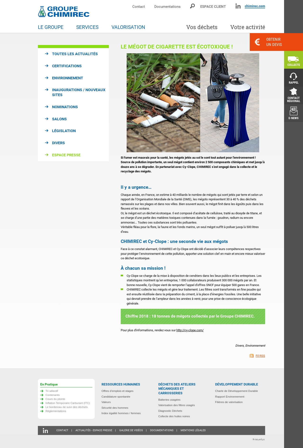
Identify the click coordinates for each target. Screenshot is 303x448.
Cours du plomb (55, 398)
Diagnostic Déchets (170, 410)
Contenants (52, 394)
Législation (64, 131)
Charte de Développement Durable (236, 390)
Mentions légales (193, 430)
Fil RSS (260, 356)
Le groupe (50, 27)
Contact (138, 6)
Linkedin (238, 6)
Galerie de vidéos (131, 430)
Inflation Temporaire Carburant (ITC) (67, 402)
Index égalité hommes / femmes (121, 413)
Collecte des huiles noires (174, 416)
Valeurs (106, 401)
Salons (59, 119)
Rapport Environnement (229, 396)
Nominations (65, 107)
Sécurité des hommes (115, 407)
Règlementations (55, 410)
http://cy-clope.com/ (190, 330)
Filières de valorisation (229, 401)
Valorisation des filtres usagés (176, 405)
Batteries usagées (169, 399)
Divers (58, 143)
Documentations (167, 6)
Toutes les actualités (75, 54)
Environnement (67, 78)
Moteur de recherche (193, 6)
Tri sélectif (51, 390)
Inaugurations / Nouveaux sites (78, 92)
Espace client (213, 6)
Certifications (67, 66)
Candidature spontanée (116, 396)
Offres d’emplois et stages (118, 390)
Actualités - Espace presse (94, 430)
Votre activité (247, 27)
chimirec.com (255, 6)
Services (87, 27)
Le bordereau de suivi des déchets (66, 406)
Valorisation (128, 27)
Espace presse (66, 155)
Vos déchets (202, 27)
